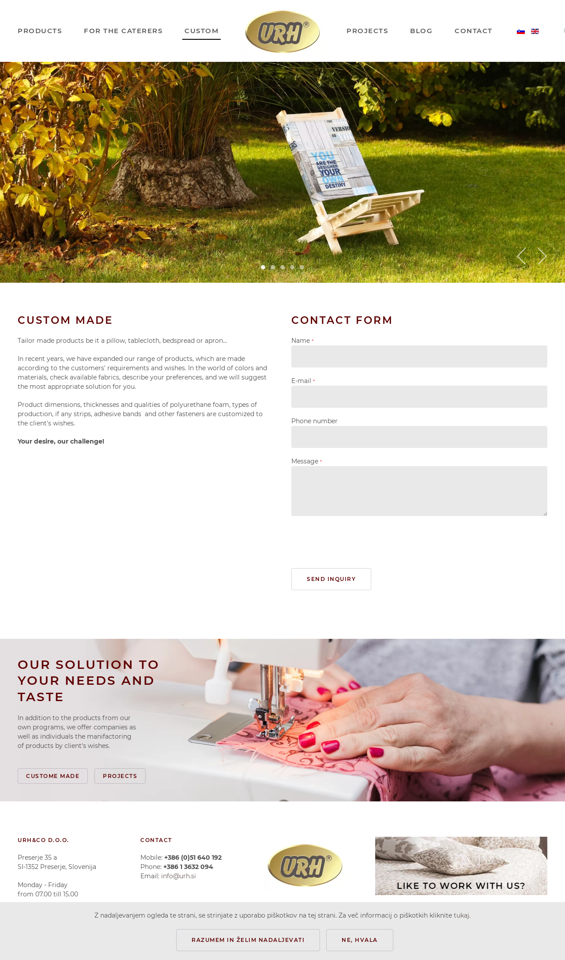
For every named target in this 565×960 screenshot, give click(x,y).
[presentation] (358, 542)
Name (302, 341)
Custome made (52, 776)
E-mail (303, 381)
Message (306, 461)
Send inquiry (331, 579)
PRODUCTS (40, 31)
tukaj (461, 915)
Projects (120, 776)
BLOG (421, 31)
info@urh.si (178, 876)
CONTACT (474, 31)
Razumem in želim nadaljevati (248, 940)
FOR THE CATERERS (123, 31)
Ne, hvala (360, 940)
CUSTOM (201, 31)
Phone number (314, 421)
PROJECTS (367, 31)
